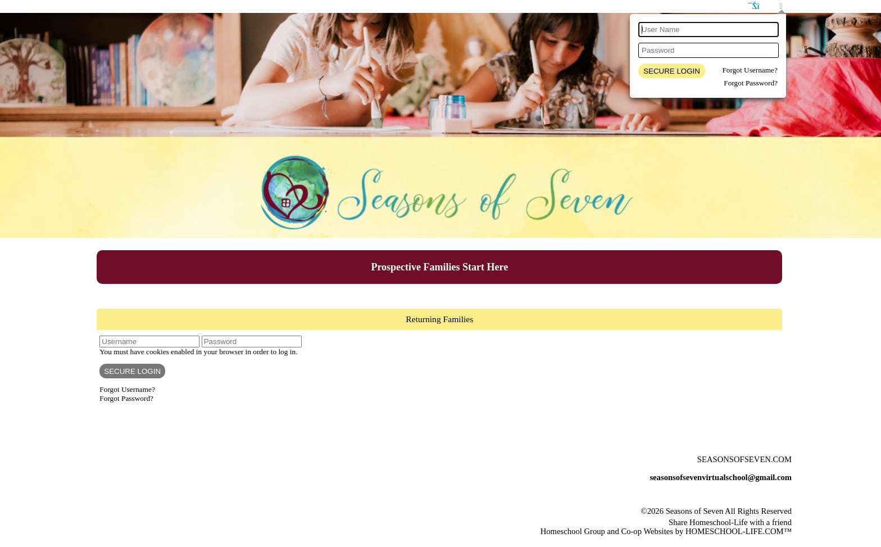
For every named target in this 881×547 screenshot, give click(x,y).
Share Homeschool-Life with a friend (730, 522)
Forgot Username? (750, 70)
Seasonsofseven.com (744, 459)
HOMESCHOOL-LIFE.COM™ (738, 531)
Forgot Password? (751, 83)
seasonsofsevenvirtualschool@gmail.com (721, 477)
